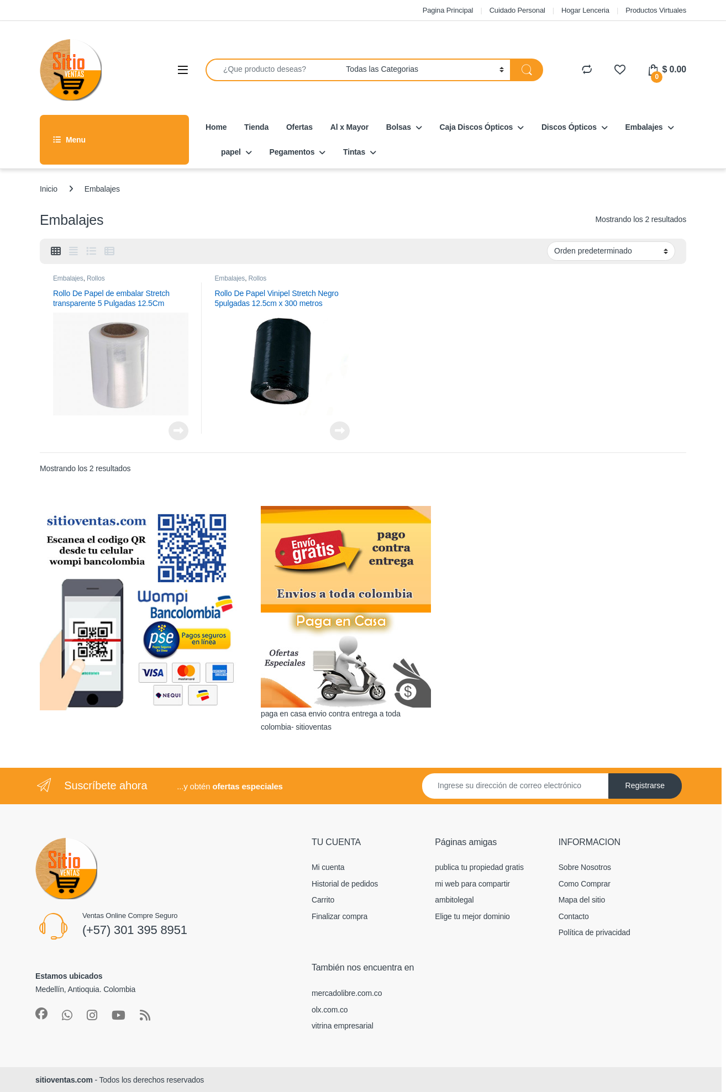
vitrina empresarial (342, 1025)
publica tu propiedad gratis (479, 867)
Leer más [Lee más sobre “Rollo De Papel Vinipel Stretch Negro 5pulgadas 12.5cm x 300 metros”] (340, 430)
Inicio (48, 188)
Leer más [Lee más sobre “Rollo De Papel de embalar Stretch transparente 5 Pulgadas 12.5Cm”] (178, 430)
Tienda (256, 127)
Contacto (574, 916)
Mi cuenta (328, 867)
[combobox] (273, 70)
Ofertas (299, 127)
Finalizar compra (339, 916)
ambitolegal (454, 899)
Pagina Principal (448, 10)
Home (216, 127)
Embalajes (643, 127)
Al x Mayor (349, 127)
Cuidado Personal (517, 10)
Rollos (95, 278)
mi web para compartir (472, 883)
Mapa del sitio (582, 899)
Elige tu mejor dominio (472, 916)
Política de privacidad (594, 932)
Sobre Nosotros (585, 867)
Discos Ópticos (569, 127)
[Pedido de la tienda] (611, 250)
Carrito (323, 899)
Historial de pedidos (345, 883)
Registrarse (645, 785)
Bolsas (398, 127)
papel (231, 151)
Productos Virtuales (655, 10)
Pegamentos (292, 151)
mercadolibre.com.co (347, 993)
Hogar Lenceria (585, 10)
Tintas (354, 151)
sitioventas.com (64, 1079)
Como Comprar (585, 883)
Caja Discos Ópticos (476, 127)
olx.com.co (330, 1009)
